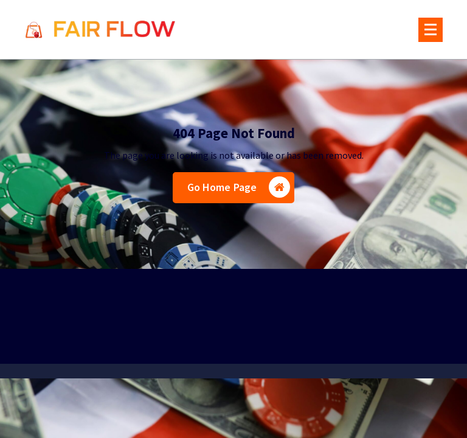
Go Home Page (239, 187)
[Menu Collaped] (430, 30)
